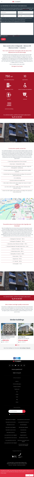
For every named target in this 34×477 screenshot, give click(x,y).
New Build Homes (23, 432)
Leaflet (27, 219)
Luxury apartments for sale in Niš (23, 422)
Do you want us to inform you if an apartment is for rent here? (13, 21)
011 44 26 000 (18, 117)
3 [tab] (18, 345)
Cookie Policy (10, 471)
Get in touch (17, 373)
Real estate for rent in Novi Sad (10, 422)
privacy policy (17, 35)
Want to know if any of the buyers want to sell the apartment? (13, 19)
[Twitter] (17, 358)
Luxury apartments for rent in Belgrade (10, 435)
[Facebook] (14, 358)
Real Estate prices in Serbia (23, 437)
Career (17, 396)
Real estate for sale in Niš (11, 432)
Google (33, 219)
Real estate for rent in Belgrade (10, 419)
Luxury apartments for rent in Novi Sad (10, 437)
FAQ (17, 391)
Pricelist (17, 402)
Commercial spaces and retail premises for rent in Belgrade (23, 445)
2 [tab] (17, 345)
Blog (17, 399)
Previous (2, 333)
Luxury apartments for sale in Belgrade (10, 442)
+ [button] (1, 199)
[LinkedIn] (19, 358)
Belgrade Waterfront (23, 435)
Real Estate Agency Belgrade (23, 427)
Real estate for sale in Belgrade (10, 427)
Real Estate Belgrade (23, 424)
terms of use (10, 35)
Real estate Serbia (23, 429)
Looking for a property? (17, 386)
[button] (2, 1)
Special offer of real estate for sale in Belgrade (23, 441)
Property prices (17, 389)
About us (17, 381)
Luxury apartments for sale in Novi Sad (23, 419)
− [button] (1, 200)
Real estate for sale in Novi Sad (10, 429)
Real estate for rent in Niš (10, 424)
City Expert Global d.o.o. (11, 462)
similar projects (26, 9)
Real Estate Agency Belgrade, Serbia (20, 462)
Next (31, 333)
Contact (17, 394)
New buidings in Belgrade (25, 348)
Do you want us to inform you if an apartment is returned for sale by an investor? (17, 18)
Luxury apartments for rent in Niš (10, 440)
